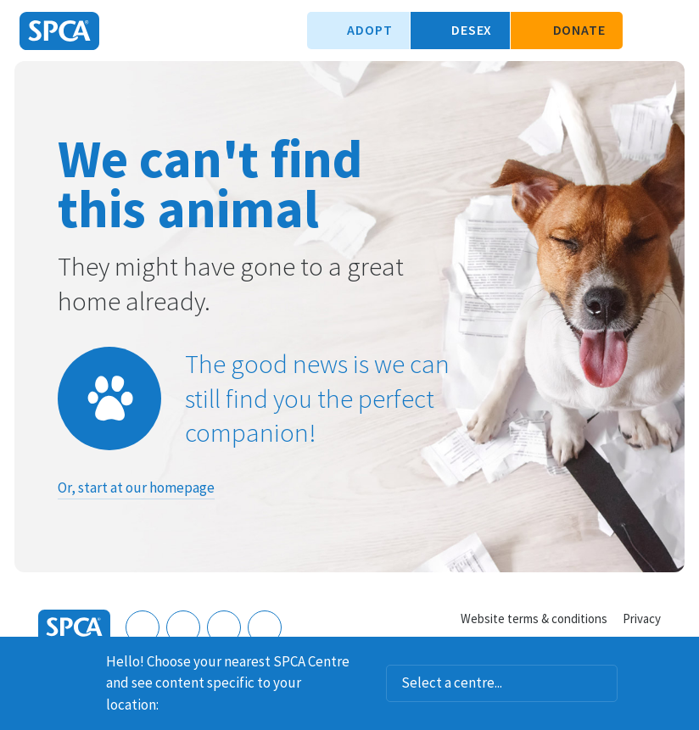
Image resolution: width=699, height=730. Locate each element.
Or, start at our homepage (136, 487)
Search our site (643, 30)
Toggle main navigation (672, 30)
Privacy (642, 618)
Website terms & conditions (534, 618)
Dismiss (679, 658)
